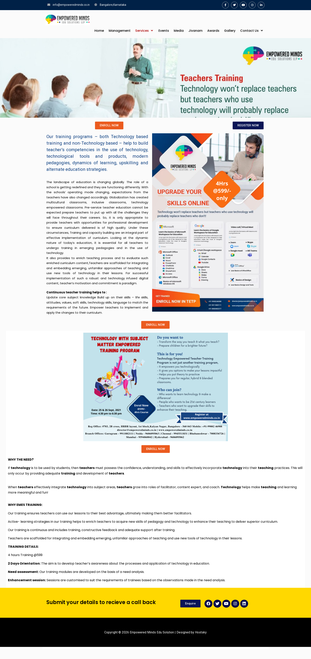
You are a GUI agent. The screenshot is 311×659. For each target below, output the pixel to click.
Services (142, 30)
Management (120, 30)
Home (99, 30)
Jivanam (195, 30)
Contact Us (249, 30)
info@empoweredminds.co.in (71, 4)
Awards (213, 30)
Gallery (229, 30)
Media (179, 30)
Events (163, 30)
